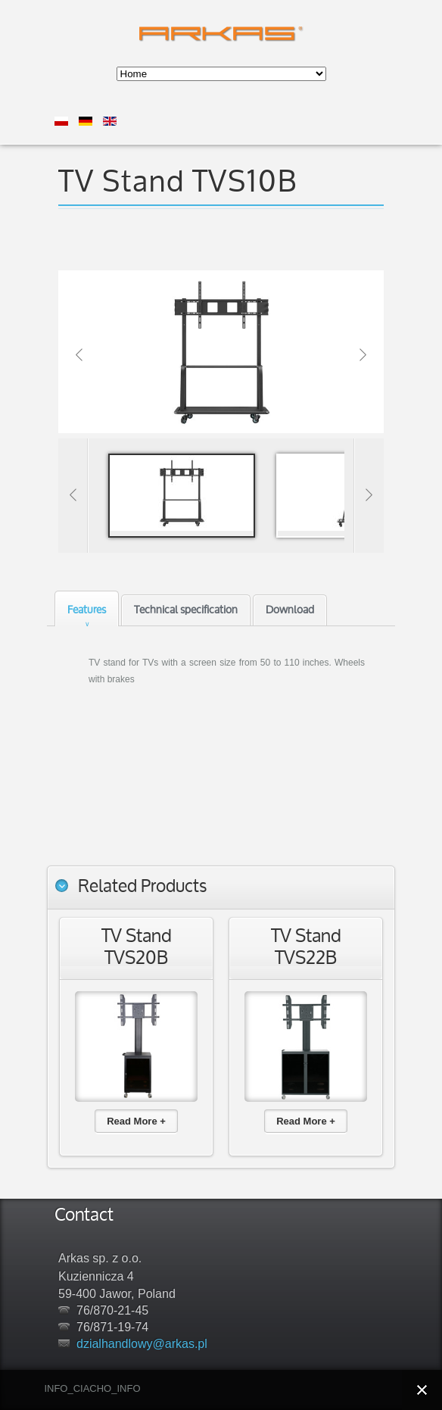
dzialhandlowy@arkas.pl (141, 1343)
